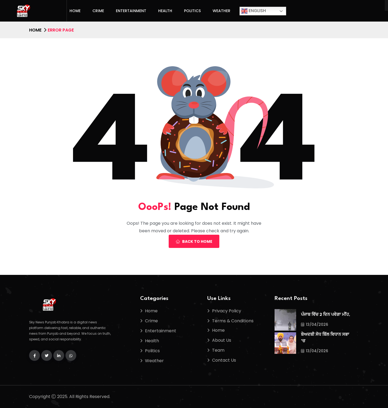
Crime (98, 10)
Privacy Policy (226, 311)
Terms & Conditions (233, 321)
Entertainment (131, 10)
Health (165, 10)
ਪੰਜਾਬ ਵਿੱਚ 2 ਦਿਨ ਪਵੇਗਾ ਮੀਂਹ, (325, 315)
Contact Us (224, 360)
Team (218, 350)
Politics (192, 10)
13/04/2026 (314, 324)
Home (75, 10)
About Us (221, 340)
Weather (221, 10)
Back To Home (194, 241)
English (253, 11)
